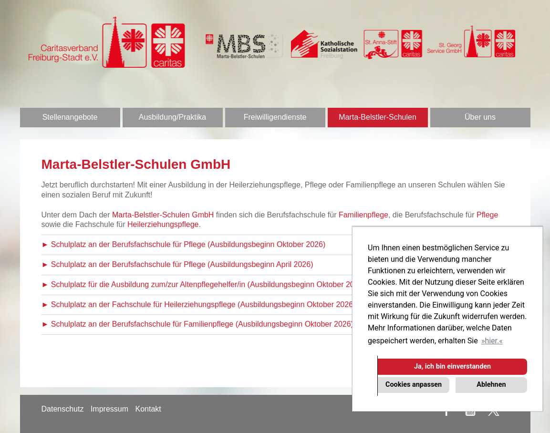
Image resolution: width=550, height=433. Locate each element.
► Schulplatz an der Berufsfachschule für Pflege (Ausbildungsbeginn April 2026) (177, 264)
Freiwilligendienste (275, 117)
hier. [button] (492, 340)
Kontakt (148, 409)
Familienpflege (363, 215)
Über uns (480, 117)
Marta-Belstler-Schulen (377, 117)
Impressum (109, 409)
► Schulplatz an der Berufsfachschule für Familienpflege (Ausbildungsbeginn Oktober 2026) (197, 324)
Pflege (487, 215)
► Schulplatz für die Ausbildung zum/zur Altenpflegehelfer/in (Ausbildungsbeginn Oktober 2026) (203, 284)
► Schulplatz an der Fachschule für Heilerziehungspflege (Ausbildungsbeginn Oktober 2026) (199, 304)
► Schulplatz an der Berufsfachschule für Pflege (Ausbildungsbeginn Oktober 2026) (184, 244)
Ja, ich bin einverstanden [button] (452, 366)
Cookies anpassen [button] (413, 385)
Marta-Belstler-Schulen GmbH (163, 215)
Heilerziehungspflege (162, 224)
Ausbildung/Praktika (172, 117)
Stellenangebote (70, 117)
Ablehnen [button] (491, 385)
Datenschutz (63, 409)
